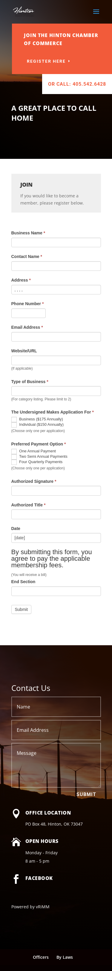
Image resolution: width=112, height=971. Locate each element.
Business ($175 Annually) (37, 419)
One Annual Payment (33, 451)
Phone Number (27, 303)
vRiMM (43, 906)
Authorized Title (28, 505)
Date (15, 528)
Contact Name (26, 256)
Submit (86, 794)
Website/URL (24, 350)
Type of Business (29, 381)
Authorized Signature (33, 481)
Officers (41, 957)
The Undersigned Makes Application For (52, 412)
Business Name (28, 233)
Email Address (27, 327)
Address (21, 280)
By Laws (64, 957)
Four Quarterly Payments (37, 462)
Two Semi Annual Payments (39, 457)
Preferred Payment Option (38, 444)
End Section (23, 581)
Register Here (61, 61)
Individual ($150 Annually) (37, 425)
